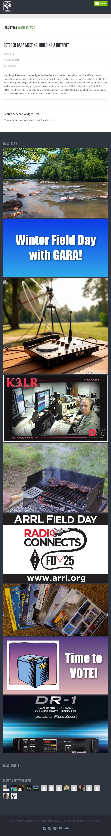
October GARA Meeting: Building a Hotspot (36, 45)
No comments (9, 66)
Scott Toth (8, 54)
